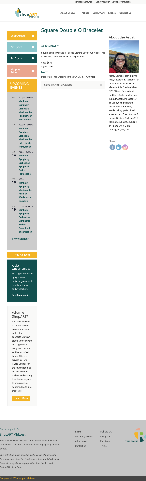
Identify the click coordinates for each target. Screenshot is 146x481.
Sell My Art (99, 13)
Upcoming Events (84, 436)
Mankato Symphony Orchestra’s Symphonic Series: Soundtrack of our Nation (25, 221)
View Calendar (20, 238)
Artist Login (81, 441)
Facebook (105, 441)
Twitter (103, 446)
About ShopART (69, 13)
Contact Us (125, 13)
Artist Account (103, 2)
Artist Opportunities (121, 2)
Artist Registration (84, 2)
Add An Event (22, 254)
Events (112, 13)
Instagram (105, 436)
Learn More (21, 398)
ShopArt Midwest (26, 478)
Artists (85, 13)
